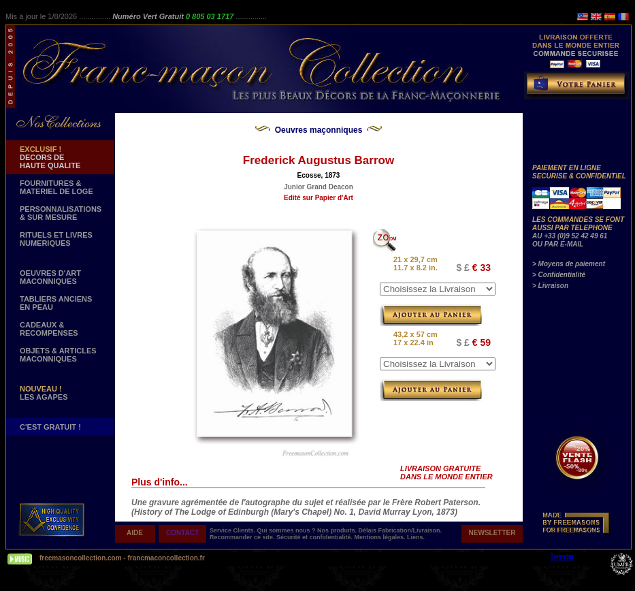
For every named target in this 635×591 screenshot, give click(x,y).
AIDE (135, 533)
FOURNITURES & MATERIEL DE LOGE (56, 187)
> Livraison (550, 285)
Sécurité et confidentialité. (315, 537)
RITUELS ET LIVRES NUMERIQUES (56, 239)
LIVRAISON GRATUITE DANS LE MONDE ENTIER (446, 472)
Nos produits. (338, 530)
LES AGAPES (44, 393)
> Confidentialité (558, 274)
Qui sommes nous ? (287, 530)
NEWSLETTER (492, 533)
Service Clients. (233, 530)
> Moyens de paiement (568, 264)
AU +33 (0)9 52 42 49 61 (569, 236)
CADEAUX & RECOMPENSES (49, 329)
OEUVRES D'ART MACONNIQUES (50, 277)
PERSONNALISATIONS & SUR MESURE (60, 213)
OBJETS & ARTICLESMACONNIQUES (58, 355)
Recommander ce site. (243, 537)
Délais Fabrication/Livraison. (400, 530)
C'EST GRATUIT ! (50, 427)
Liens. (416, 537)
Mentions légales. (381, 537)
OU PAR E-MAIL (557, 244)
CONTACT (182, 533)
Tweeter (562, 556)
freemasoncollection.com (80, 558)
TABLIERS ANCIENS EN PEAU (56, 303)
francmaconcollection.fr (165, 558)
